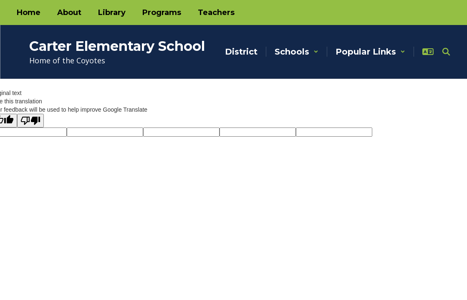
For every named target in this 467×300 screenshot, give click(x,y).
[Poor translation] (30, 121)
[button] (296, 52)
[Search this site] (446, 52)
